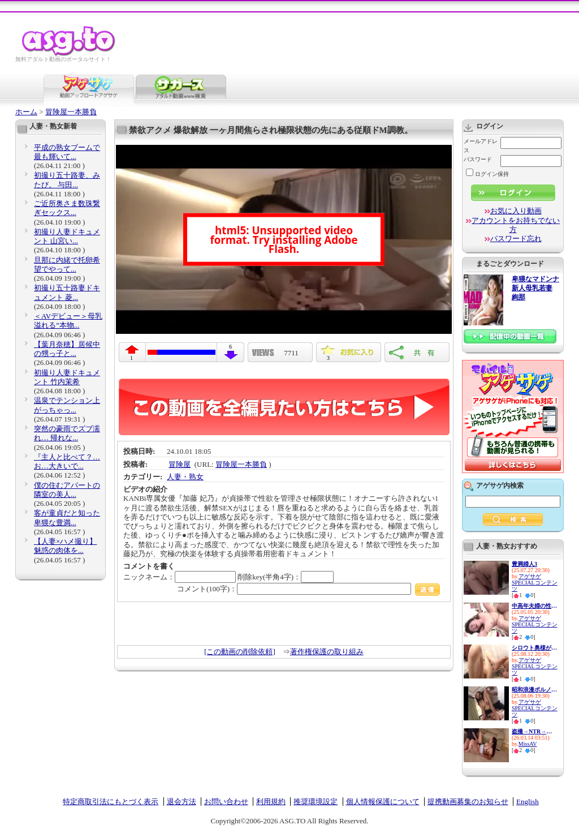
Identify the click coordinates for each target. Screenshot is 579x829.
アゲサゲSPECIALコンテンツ (535, 582)
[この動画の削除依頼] (239, 651)
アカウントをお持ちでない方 (516, 225)
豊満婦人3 (524, 564)
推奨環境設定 (315, 801)
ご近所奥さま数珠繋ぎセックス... (67, 208)
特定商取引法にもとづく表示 (110, 801)
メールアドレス (481, 145)
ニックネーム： (179, 577)
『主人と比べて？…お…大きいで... (67, 461)
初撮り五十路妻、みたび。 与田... (67, 179)
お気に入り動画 (516, 211)
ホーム (26, 112)
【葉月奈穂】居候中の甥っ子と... (67, 349)
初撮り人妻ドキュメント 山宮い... (67, 236)
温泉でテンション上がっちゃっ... (67, 405)
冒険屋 (179, 464)
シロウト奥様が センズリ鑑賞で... (534, 648)
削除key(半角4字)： (285, 577)
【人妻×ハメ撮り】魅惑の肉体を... (65, 546)
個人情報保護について (383, 801)
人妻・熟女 (185, 477)
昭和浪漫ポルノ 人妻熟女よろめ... (534, 689)
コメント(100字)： (308, 589)
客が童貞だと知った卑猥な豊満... (67, 517)
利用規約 (271, 801)
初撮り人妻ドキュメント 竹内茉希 (67, 377)
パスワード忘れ (516, 238)
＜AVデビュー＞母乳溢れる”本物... (68, 320)
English (527, 801)
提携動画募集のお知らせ (467, 801)
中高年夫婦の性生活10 (534, 606)
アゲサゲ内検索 (500, 485)
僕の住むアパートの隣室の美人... (67, 490)
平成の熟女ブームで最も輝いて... (67, 152)
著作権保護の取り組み (327, 651)
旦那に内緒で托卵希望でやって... (67, 264)
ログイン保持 (487, 174)
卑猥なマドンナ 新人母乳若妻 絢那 (535, 288)
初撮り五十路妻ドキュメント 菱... (67, 292)
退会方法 (181, 801)
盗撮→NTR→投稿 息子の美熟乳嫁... (534, 731)
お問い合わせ (226, 801)
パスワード (478, 159)
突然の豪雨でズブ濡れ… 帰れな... (67, 433)
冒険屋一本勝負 (71, 112)
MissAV (527, 744)
